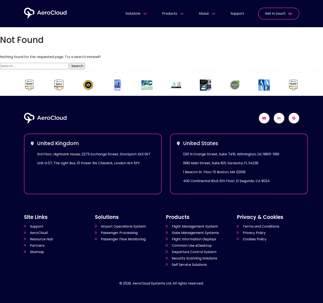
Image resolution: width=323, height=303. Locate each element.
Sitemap (37, 251)
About (207, 13)
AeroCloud (39, 232)
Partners (37, 245)
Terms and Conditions (261, 226)
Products (173, 13)
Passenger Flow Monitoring (123, 239)
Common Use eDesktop (192, 245)
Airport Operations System (123, 226)
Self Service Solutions (189, 264)
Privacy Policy (254, 232)
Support (237, 13)
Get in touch (278, 13)
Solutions (136, 13)
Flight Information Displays (194, 239)
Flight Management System (195, 226)
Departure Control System (194, 251)
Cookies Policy (255, 239)
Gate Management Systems (195, 232)
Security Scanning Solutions (194, 258)
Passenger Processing (119, 232)
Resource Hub (41, 239)
